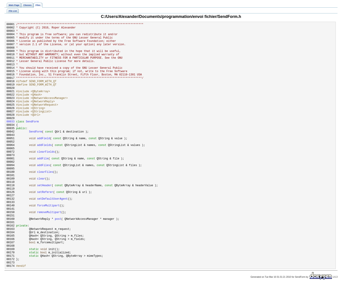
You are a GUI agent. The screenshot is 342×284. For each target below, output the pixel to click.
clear (41, 179)
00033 (10, 122)
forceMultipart (48, 206)
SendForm (32, 122)
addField (43, 139)
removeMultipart (49, 212)
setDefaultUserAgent (52, 199)
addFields (44, 145)
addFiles (43, 165)
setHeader (44, 186)
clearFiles (45, 172)
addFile (42, 159)
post (58, 219)
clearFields (46, 152)
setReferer (45, 192)
